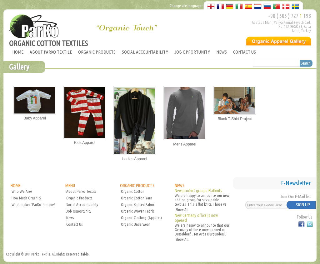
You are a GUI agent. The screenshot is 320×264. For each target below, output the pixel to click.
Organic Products (79, 198)
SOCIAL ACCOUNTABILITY (145, 52)
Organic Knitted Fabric (138, 204)
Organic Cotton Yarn (136, 198)
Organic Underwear (135, 224)
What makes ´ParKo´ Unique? (33, 204)
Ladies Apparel (134, 159)
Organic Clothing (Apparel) (141, 217)
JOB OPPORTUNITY (192, 52)
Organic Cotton (132, 191)
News (70, 217)
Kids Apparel (84, 142)
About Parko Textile (81, 191)
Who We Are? (22, 191)
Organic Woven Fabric (137, 211)
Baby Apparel (34, 118)
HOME (17, 52)
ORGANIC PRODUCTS (97, 52)
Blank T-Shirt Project (235, 119)
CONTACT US (244, 52)
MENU (70, 185)
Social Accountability (82, 204)
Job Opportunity (78, 211)
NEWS (221, 52)
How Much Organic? (26, 198)
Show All (182, 209)
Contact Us (74, 224)
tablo (85, 254)
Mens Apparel (184, 144)
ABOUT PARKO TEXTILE (51, 52)
